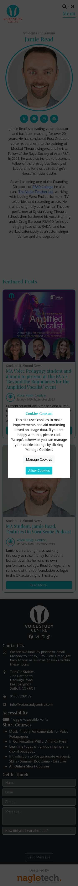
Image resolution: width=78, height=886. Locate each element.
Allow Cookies (39, 470)
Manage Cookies (39, 459)
